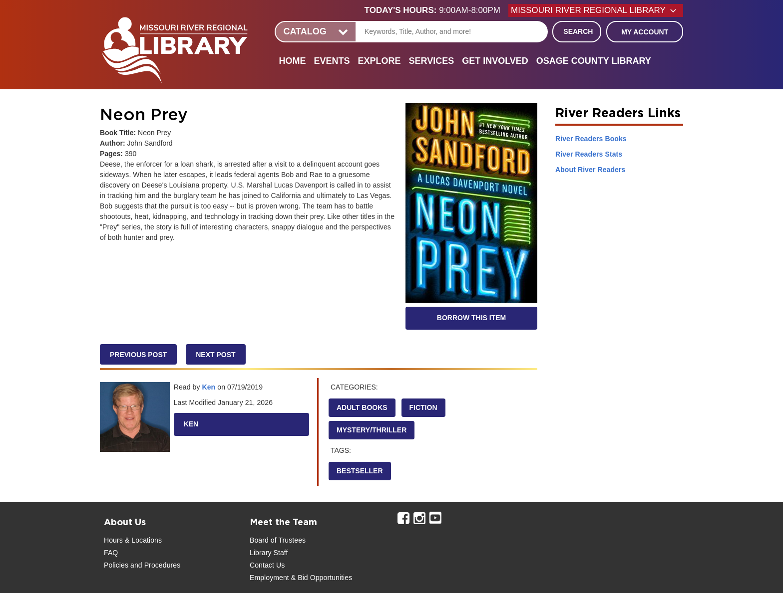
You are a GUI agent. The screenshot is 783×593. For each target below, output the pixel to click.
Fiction (423, 407)
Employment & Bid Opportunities (301, 578)
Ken (209, 387)
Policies (116, 565)
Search (578, 31)
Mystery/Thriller (371, 430)
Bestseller (360, 471)
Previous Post (138, 355)
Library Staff (269, 553)
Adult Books (362, 407)
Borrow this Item (471, 318)
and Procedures (154, 565)
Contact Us (267, 565)
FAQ (111, 553)
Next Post (215, 355)
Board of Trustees (278, 540)
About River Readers (590, 170)
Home (292, 61)
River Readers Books (591, 139)
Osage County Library (593, 61)
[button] (436, 10)
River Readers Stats (588, 154)
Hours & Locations (133, 540)
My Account (644, 32)
